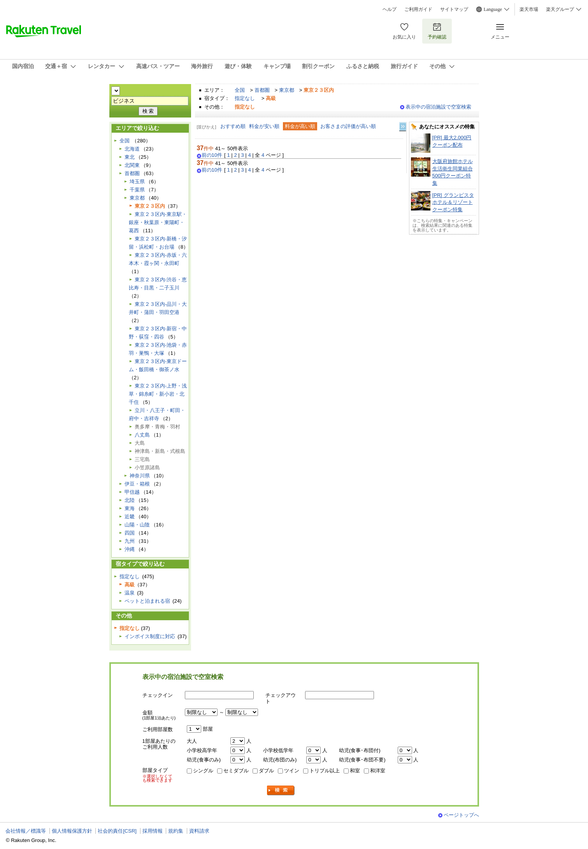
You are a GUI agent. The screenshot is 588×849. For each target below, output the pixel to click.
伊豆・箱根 (137, 484)
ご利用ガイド (418, 9)
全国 (240, 90)
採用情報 (152, 831)
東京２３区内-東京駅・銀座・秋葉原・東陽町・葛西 (158, 222)
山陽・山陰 (137, 525)
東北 (130, 157)
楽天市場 (529, 9)
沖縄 (130, 549)
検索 (281, 790)
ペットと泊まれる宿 (147, 601)
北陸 (130, 500)
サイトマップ (454, 9)
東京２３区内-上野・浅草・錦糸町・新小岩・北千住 (158, 394)
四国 (130, 533)
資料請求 (199, 831)
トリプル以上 (324, 771)
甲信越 (132, 492)
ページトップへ (461, 815)
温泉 (130, 593)
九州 (130, 541)
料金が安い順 (264, 126)
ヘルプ (390, 9)
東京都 (286, 90)
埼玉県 (137, 181)
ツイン (291, 771)
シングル (203, 771)
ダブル (266, 771)
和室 (355, 771)
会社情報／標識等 (25, 831)
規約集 (175, 831)
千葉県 (137, 190)
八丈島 (142, 435)
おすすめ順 (233, 126)
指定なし (245, 98)
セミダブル (236, 771)
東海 (130, 508)
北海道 (132, 149)
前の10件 (212, 155)
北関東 (132, 165)
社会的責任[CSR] (117, 831)
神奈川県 (140, 476)
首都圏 (262, 90)
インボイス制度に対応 (150, 636)
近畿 (130, 516)
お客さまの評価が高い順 (348, 126)
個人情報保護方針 (72, 831)
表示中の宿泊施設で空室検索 (438, 107)
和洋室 (377, 771)
